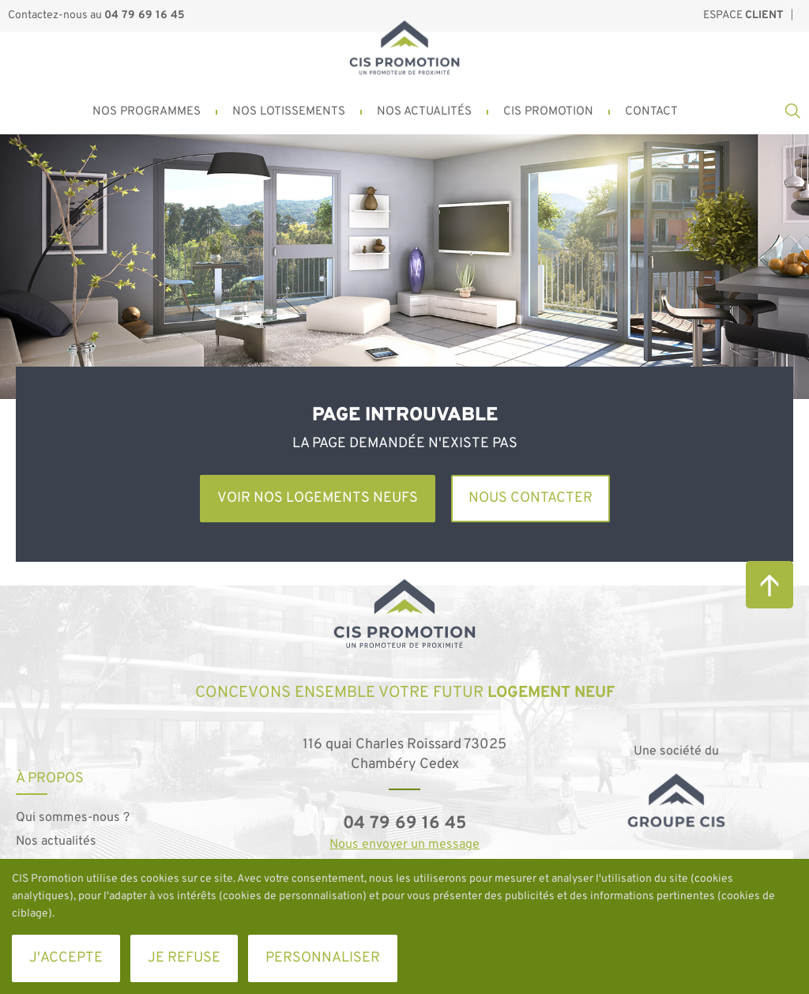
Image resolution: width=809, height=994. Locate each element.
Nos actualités (56, 841)
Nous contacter (530, 498)
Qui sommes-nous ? (73, 818)
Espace (743, 15)
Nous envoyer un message (404, 845)
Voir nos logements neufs (317, 498)
